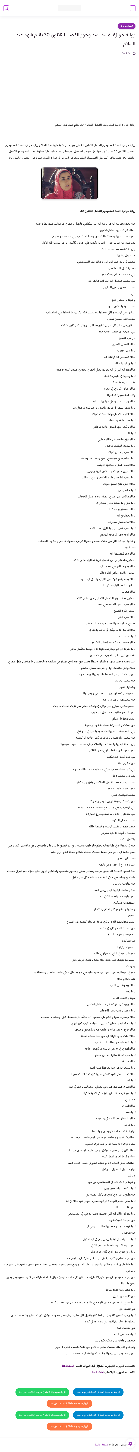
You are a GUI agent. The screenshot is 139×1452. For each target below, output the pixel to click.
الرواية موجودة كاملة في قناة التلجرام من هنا (98, 1392)
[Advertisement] (69, 82)
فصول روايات (126, 26)
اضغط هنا (68, 1366)
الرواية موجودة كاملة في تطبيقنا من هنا (69, 1403)
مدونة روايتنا (101, 1444)
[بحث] (6, 8)
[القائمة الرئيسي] (132, 8)
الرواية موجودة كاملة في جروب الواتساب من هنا (42, 1392)
